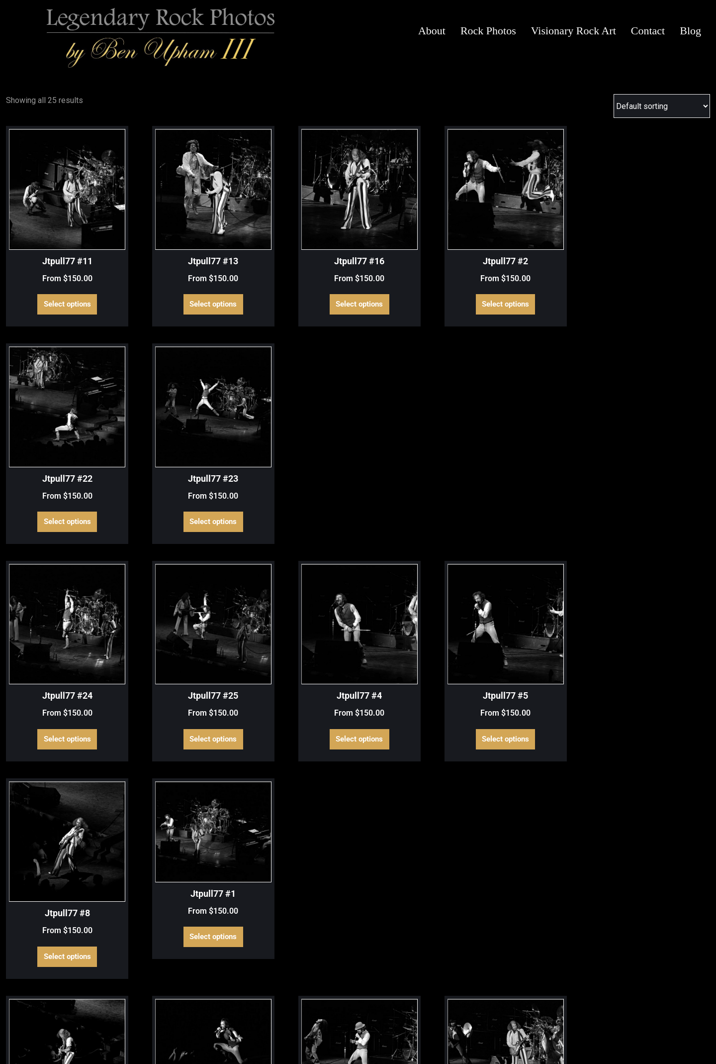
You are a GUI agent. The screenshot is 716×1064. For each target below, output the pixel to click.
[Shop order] (662, 106)
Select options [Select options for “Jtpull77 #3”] (419, 809)
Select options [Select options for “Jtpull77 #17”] (540, 637)
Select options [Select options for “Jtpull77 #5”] (419, 463)
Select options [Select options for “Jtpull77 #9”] (53, 982)
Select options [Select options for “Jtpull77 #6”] (540, 809)
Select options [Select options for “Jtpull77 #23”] (662, 275)
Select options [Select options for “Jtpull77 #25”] (175, 463)
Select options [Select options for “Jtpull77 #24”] (53, 463)
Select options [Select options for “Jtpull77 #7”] (662, 809)
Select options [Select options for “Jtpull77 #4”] (297, 463)
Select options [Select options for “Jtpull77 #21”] (297, 809)
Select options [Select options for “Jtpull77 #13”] (175, 275)
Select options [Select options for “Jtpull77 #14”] (297, 637)
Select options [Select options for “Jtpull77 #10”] (53, 637)
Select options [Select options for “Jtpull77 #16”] (297, 275)
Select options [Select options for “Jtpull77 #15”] (419, 637)
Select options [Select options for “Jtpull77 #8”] (540, 463)
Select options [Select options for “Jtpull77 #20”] (175, 809)
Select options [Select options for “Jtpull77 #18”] (662, 637)
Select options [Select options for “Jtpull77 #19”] (53, 809)
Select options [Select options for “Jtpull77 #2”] (419, 275)
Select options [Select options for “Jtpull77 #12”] (175, 637)
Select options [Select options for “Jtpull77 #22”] (540, 275)
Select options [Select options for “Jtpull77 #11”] (53, 275)
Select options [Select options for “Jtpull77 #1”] (662, 448)
